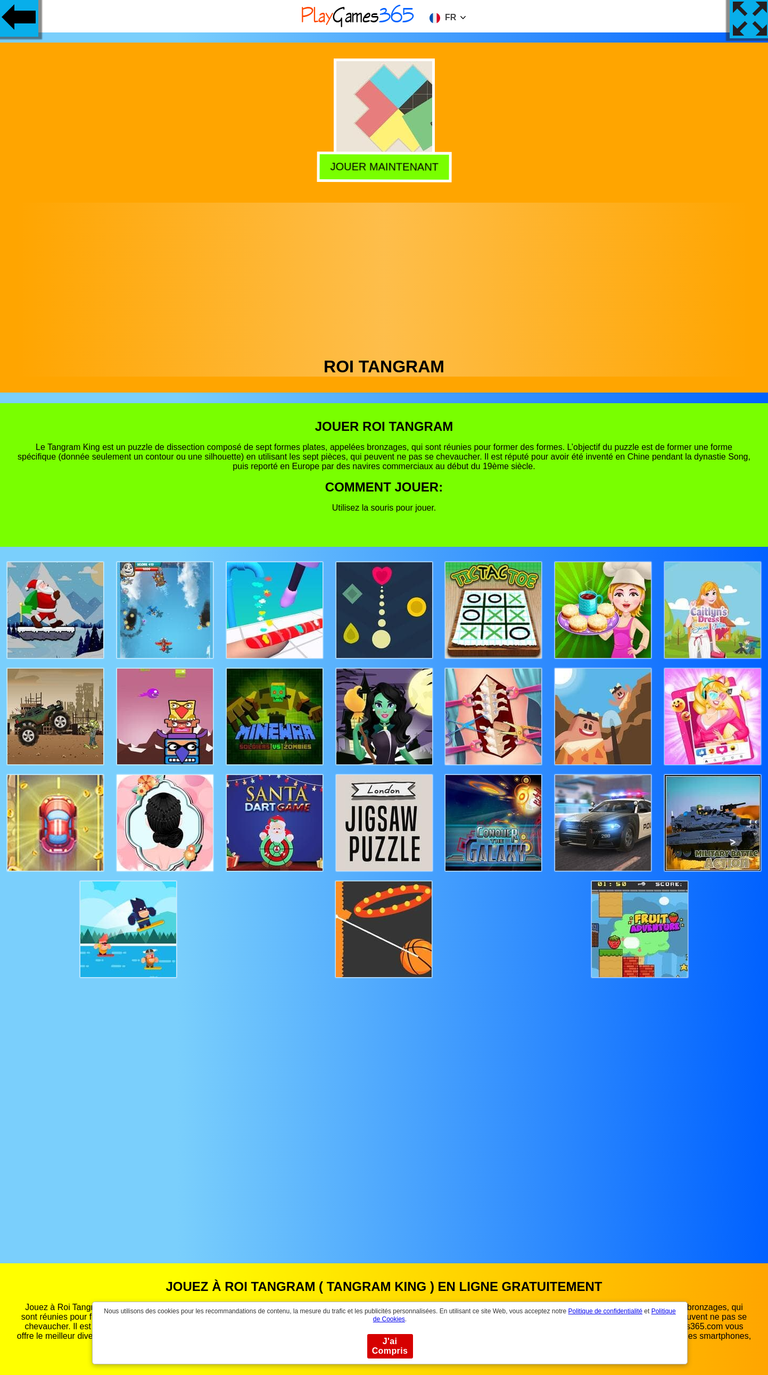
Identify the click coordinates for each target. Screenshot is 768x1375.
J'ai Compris (390, 1346)
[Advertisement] (384, 277)
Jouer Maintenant (383, 167)
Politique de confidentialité (605, 1311)
